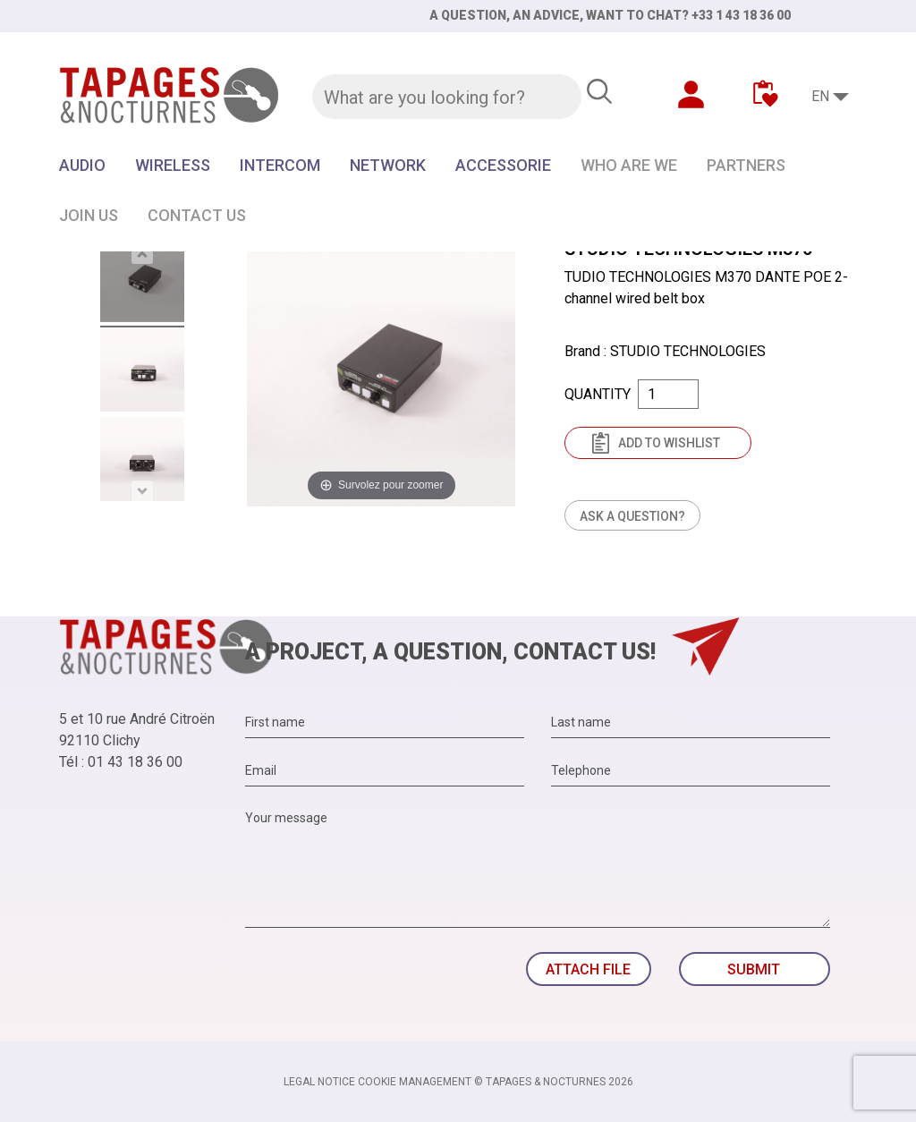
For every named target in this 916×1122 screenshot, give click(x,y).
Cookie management (414, 1081)
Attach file (588, 969)
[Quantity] (668, 394)
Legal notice (319, 1081)
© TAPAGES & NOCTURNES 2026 (553, 1081)
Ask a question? (632, 516)
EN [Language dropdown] (820, 96)
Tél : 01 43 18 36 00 (120, 761)
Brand (582, 351)
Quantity (597, 394)
